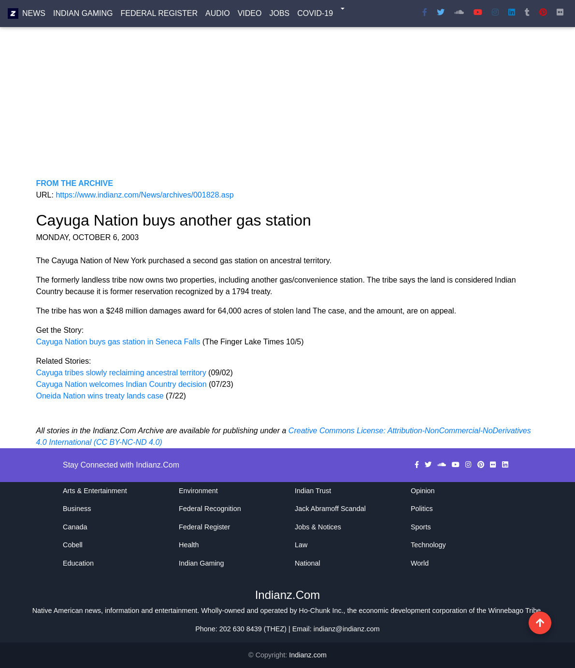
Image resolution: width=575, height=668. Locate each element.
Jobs (279, 15)
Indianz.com (308, 655)
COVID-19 (315, 15)
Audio (217, 15)
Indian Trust (313, 491)
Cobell (73, 545)
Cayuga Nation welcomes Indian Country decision (121, 384)
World (420, 563)
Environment (198, 491)
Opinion (423, 491)
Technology (428, 545)
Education (78, 563)
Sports (421, 527)
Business (77, 508)
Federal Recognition (210, 508)
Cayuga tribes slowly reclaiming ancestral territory (121, 373)
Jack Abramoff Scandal (330, 508)
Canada (75, 527)
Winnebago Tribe (515, 610)
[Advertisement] (287, 110)
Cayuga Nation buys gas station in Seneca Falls (119, 342)
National (307, 563)
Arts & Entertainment (95, 491)
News (33, 15)
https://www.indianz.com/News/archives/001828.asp (144, 195)
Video (250, 15)
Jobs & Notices (318, 527)
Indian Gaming (83, 15)
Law (301, 545)
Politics (422, 508)
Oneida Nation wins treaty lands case (101, 396)
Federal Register (159, 15)
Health (189, 545)
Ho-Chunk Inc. (321, 610)
